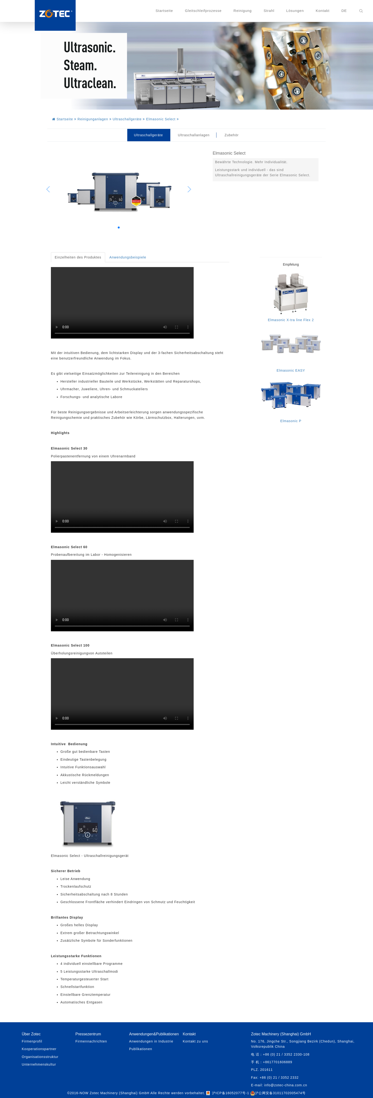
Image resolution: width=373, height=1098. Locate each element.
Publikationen (140, 1049)
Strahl (269, 11)
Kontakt (322, 11)
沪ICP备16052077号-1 (230, 1093)
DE (344, 11)
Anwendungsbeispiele (127, 257)
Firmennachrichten (91, 1041)
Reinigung (243, 11)
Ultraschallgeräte (148, 135)
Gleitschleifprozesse (203, 11)
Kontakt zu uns (195, 1041)
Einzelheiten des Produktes (78, 257)
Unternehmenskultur (39, 1064)
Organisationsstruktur (40, 1057)
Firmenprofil (32, 1041)
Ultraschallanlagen (194, 135)
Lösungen (295, 11)
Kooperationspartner (39, 1049)
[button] (119, 227)
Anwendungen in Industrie (151, 1041)
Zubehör (232, 135)
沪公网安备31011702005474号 (278, 1093)
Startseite (164, 11)
